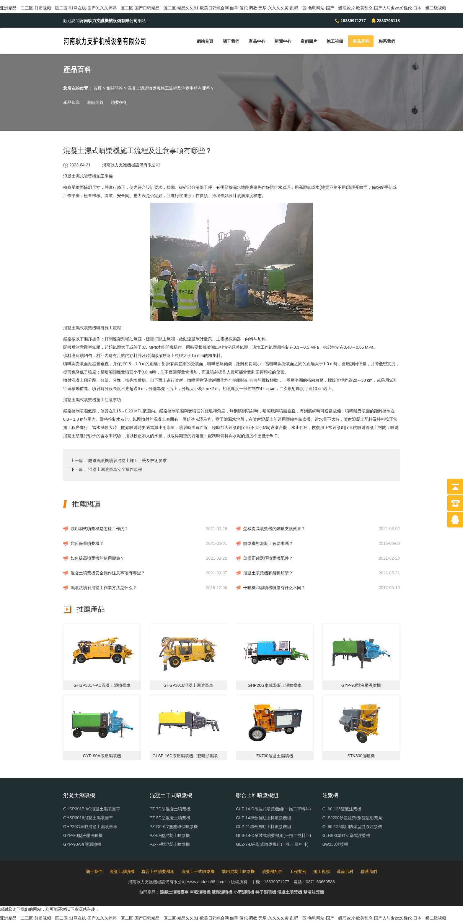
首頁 (97, 88)
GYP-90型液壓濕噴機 (83, 835)
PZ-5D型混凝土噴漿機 (170, 817)
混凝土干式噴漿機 (198, 871)
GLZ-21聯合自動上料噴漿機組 (263, 826)
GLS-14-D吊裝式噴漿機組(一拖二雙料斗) (273, 835)
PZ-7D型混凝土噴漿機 (170, 809)
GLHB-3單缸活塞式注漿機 (346, 835)
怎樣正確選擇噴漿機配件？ (268, 558)
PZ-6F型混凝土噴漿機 (170, 835)
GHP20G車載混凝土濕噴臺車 (90, 826)
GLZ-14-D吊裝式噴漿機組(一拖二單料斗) (273, 809)
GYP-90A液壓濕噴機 (82, 844)
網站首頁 (205, 41)
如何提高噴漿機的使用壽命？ (97, 558)
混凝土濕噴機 (122, 871)
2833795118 (388, 20)
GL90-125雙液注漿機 (341, 809)
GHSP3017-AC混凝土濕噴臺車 (91, 809)
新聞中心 (283, 41)
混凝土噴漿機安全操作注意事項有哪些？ (108, 573)
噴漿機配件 (272, 871)
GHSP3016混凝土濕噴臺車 (88, 817)
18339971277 (353, 20)
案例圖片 (309, 41)
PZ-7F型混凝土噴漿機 (170, 844)
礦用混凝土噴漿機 (238, 871)
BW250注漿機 (335, 844)
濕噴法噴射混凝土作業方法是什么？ (104, 587)
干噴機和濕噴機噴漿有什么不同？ (274, 587)
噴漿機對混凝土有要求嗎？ (268, 543)
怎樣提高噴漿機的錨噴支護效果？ (274, 528)
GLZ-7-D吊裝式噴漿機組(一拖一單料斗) (272, 844)
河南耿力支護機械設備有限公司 (131, 165)
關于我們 (231, 41)
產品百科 (361, 41)
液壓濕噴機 (222, 892)
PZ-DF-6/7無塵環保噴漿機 (174, 826)
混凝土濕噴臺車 (174, 892)
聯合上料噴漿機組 (158, 871)
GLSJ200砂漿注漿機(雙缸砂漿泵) (353, 817)
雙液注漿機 (313, 892)
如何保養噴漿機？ (87, 543)
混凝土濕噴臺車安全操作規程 (115, 469)
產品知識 (71, 102)
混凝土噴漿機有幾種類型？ (268, 573)
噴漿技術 (119, 102)
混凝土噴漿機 (289, 892)
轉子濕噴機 (265, 892)
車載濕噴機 (200, 892)
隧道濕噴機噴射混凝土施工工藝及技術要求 (127, 460)
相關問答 (114, 88)
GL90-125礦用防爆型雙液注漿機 (352, 826)
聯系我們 (387, 41)
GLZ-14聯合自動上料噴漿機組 (263, 817)
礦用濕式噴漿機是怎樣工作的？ (99, 528)
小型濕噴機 (244, 892)
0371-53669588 (320, 881)
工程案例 (298, 871)
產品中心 (257, 41)
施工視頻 (335, 41)
